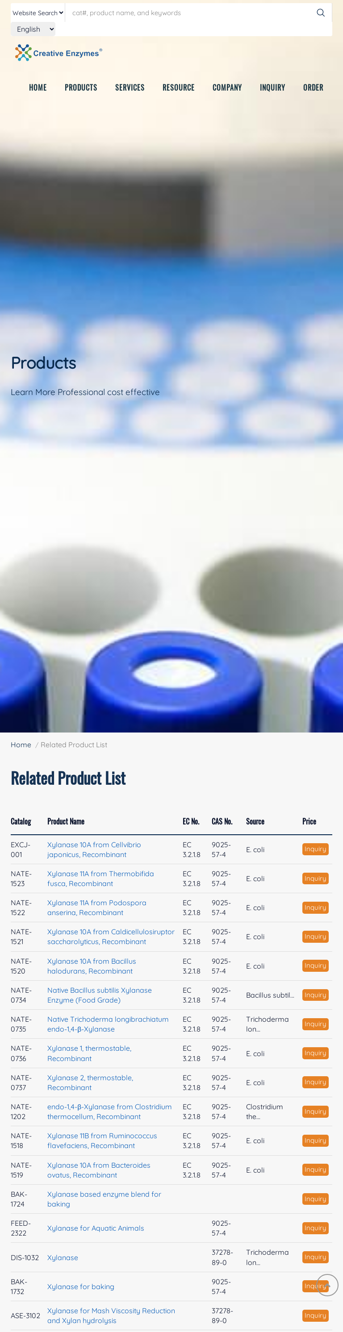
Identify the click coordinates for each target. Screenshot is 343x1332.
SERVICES (130, 95)
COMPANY (227, 95)
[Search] (321, 12)
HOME (38, 95)
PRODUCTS (81, 95)
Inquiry (315, 849)
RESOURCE (179, 95)
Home (21, 744)
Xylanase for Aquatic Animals (95, 1228)
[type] (38, 12)
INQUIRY (272, 95)
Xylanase (62, 1257)
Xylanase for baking (80, 1286)
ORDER (313, 95)
